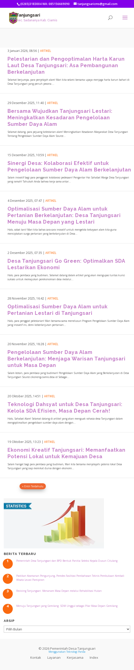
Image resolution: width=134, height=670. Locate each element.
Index (94, 657)
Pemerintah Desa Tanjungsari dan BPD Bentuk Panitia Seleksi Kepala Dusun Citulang (66, 560)
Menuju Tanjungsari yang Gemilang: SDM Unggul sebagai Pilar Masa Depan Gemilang (66, 606)
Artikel (45, 51)
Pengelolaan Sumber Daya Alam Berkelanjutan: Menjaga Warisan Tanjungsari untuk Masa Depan (66, 358)
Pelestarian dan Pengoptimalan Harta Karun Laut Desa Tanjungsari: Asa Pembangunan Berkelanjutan (66, 65)
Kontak (35, 657)
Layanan (54, 657)
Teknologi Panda (75, 651)
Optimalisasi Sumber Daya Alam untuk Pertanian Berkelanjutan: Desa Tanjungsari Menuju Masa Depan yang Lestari (64, 215)
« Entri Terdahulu (32, 486)
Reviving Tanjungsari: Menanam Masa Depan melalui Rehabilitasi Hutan (59, 591)
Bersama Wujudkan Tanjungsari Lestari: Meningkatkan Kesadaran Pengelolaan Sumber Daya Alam (60, 117)
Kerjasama (75, 657)
